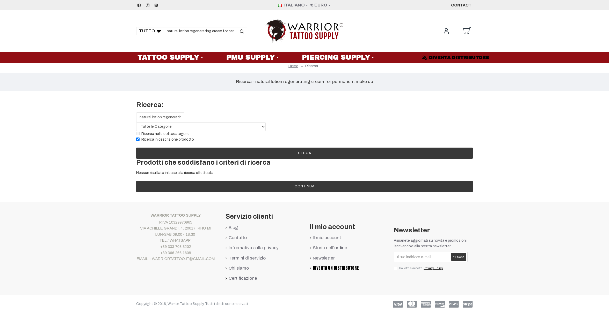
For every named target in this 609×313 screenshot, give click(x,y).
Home (293, 66)
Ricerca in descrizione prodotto (165, 139)
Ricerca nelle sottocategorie (163, 134)
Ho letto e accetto (419, 268)
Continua (305, 186)
